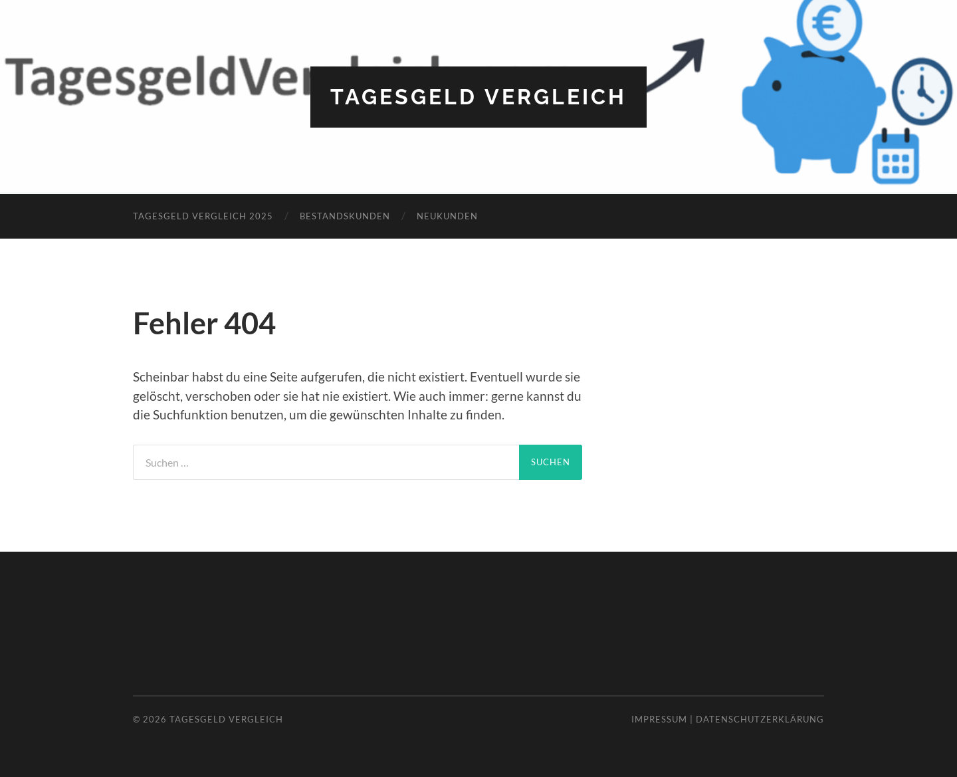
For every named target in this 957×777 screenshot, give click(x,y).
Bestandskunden (345, 216)
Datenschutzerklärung (760, 719)
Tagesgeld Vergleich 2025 (203, 216)
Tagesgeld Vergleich (478, 96)
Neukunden (447, 216)
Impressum (659, 719)
